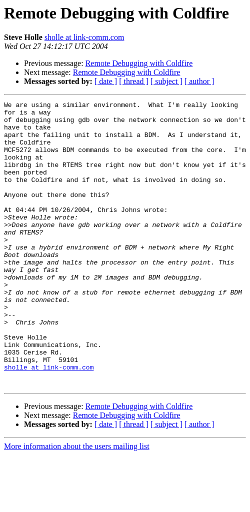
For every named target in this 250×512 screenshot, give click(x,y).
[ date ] (105, 81)
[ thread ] (133, 81)
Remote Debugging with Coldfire (139, 63)
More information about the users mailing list (77, 503)
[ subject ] (166, 81)
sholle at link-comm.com (84, 37)
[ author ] (199, 81)
